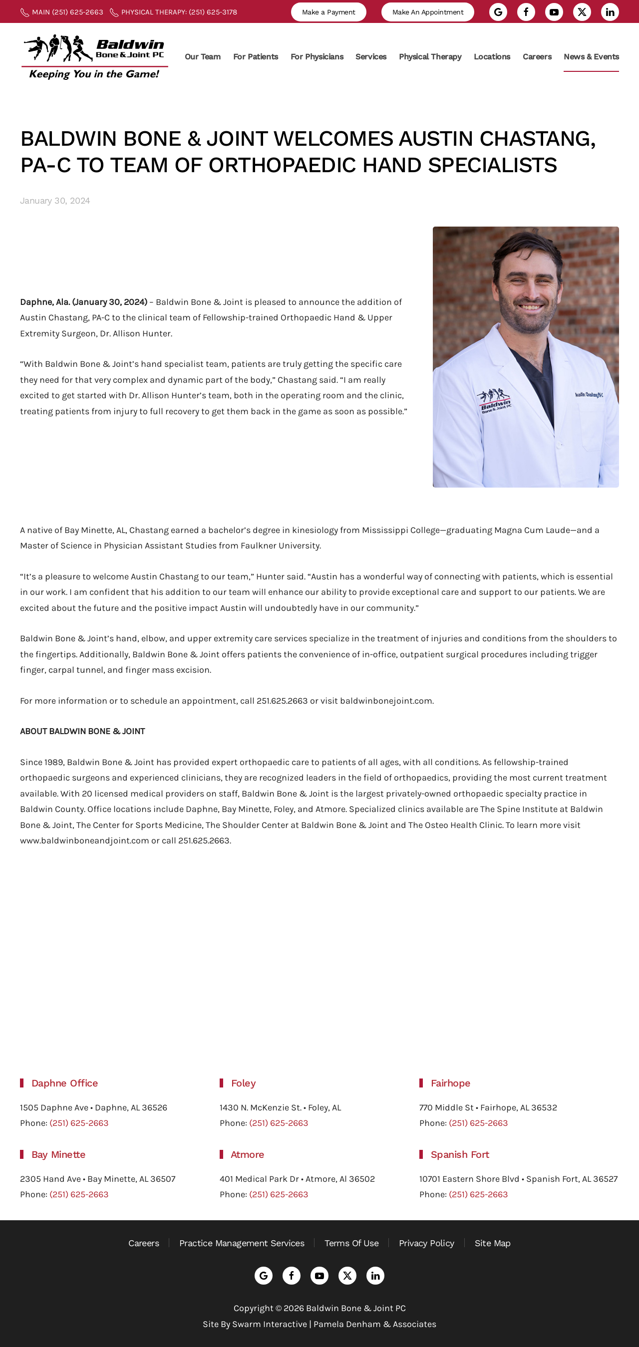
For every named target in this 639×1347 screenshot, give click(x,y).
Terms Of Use (351, 1243)
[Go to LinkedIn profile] (610, 12)
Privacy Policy (426, 1243)
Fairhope (451, 1083)
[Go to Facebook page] (526, 12)
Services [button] (370, 56)
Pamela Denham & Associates (375, 1324)
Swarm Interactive (269, 1324)
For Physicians (317, 56)
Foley (243, 1083)
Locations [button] (492, 56)
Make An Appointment (428, 12)
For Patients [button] (255, 56)
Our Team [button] (203, 56)
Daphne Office (64, 1083)
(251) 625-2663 (77, 11)
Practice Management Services (241, 1243)
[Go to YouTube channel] (554, 12)
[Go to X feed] (582, 12)
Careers (537, 56)
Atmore (248, 1154)
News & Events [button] (591, 56)
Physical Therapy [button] (430, 56)
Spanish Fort (460, 1154)
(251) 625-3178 (212, 11)
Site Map (493, 1243)
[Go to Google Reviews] (498, 12)
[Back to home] (95, 56)
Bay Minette (58, 1154)
